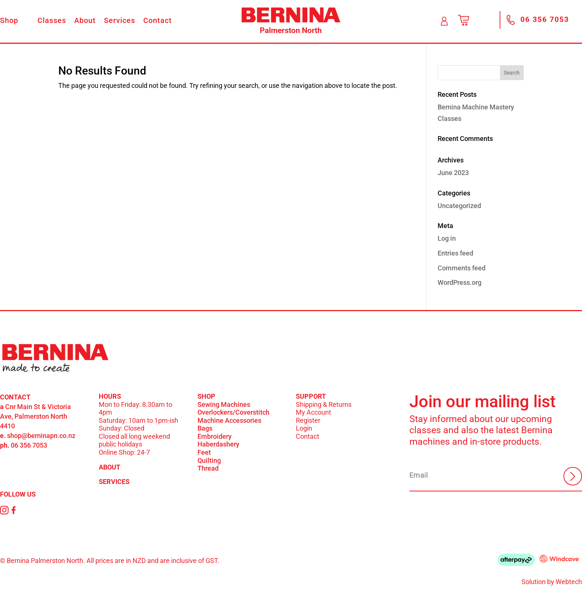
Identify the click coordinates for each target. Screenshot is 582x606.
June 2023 (453, 173)
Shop (9, 21)
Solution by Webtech (551, 582)
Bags (204, 428)
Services (119, 21)
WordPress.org (459, 282)
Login (304, 428)
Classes (51, 21)
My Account (313, 412)
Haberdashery (218, 444)
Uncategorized (459, 206)
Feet (204, 452)
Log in (447, 238)
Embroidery (214, 436)
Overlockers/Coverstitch (233, 412)
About (85, 21)
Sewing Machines (223, 404)
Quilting (209, 460)
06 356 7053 (29, 445)
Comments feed (461, 268)
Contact (157, 21)
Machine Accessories (229, 420)
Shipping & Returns (324, 404)
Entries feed (455, 253)
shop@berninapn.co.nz (41, 435)
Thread (208, 468)
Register (308, 420)
